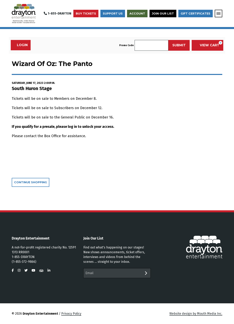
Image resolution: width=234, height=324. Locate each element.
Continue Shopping (30, 182)
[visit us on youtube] (33, 270)
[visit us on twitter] (26, 270)
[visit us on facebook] (13, 270)
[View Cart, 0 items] (207, 45)
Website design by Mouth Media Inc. (195, 313)
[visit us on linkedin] (49, 270)
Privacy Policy (71, 313)
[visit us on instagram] (19, 270)
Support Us (113, 13)
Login (20, 45)
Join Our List (163, 13)
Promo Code (126, 45)
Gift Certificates (195, 13)
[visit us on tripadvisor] (41, 270)
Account (137, 13)
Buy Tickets (86, 13)
